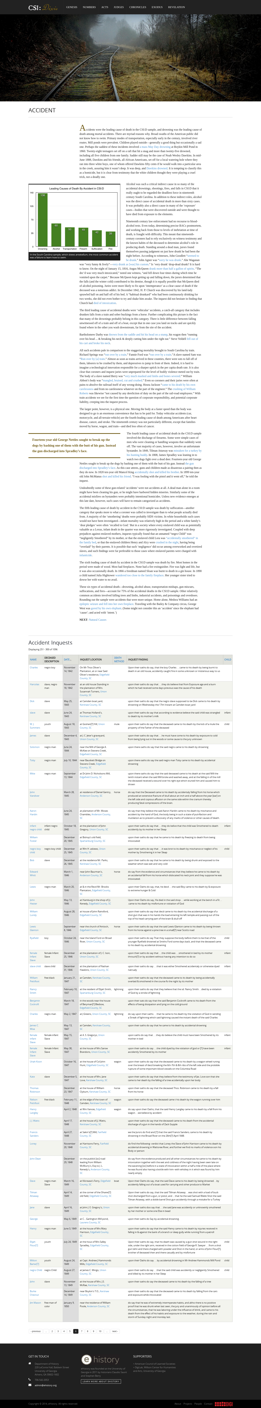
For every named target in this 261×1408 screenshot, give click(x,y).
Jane (32, 1207)
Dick (32, 701)
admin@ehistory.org (46, 1385)
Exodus (157, 7)
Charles (34, 667)
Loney (33, 1143)
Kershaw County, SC (90, 704)
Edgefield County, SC (91, 754)
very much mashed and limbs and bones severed (152, 376)
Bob (32, 860)
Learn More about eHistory (101, 1381)
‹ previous (36, 1331)
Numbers (89, 7)
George (34, 1218)
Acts (104, 7)
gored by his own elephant (106, 608)
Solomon (35, 747)
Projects (187, 1403)
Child (227, 659)
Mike (32, 773)
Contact (208, 1403)
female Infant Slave (33, 956)
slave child (35, 966)
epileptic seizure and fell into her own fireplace (106, 603)
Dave (32, 1180)
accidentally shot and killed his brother (157, 472)
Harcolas (34, 684)
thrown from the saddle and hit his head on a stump (138, 334)
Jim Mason (35, 1302)
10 (100, 1331)
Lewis (33, 886)
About (178, 1403)
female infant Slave (33, 1038)
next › (115, 1331)
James (33, 735)
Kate (32, 1076)
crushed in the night (167, 542)
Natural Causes (97, 619)
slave (32, 712)
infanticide (85, 555)
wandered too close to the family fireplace (139, 575)
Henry (33, 1228)
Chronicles (137, 7)
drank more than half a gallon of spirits (171, 268)
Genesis (71, 7)
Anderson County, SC (91, 795)
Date (68, 659)
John (32, 1281)
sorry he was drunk (170, 260)
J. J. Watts (34, 1120)
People (198, 1403)
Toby (32, 760)
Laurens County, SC (90, 1222)
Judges (119, 7)
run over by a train (115, 354)
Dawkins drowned (156, 168)
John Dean (35, 1158)
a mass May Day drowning (155, 146)
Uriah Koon (36, 1061)
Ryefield (34, 938)
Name (33, 659)
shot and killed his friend (116, 476)
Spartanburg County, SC (92, 840)
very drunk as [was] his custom (131, 264)
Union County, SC (89, 739)
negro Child (36, 1270)
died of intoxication (104, 303)
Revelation (176, 7)
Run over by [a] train (93, 358)
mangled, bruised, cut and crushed (122, 380)
